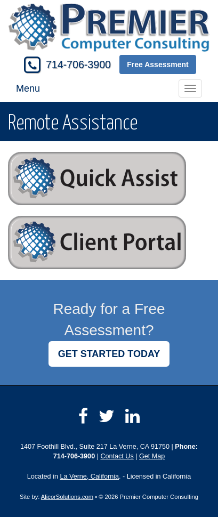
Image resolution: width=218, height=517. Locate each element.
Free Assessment (157, 64)
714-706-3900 (78, 64)
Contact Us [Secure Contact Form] (116, 456)
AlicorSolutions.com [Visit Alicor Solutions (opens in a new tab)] (67, 497)
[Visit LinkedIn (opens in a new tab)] (132, 416)
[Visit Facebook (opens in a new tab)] (83, 416)
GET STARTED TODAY (109, 354)
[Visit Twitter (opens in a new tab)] (106, 416)
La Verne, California (89, 476)
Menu (28, 88)
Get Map (152, 456)
